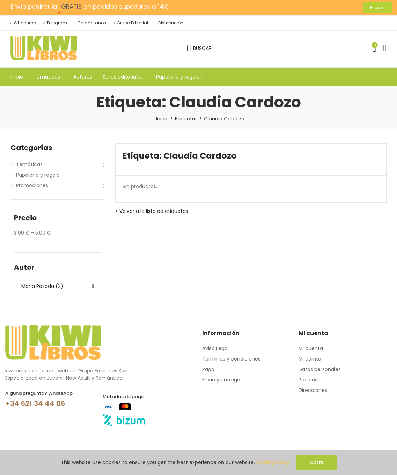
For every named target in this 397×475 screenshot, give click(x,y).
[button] (377, 7)
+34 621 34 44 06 (35, 403)
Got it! (316, 462)
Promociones (32, 185)
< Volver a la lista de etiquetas (151, 211)
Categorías (31, 147)
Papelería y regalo (38, 174)
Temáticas (29, 164)
